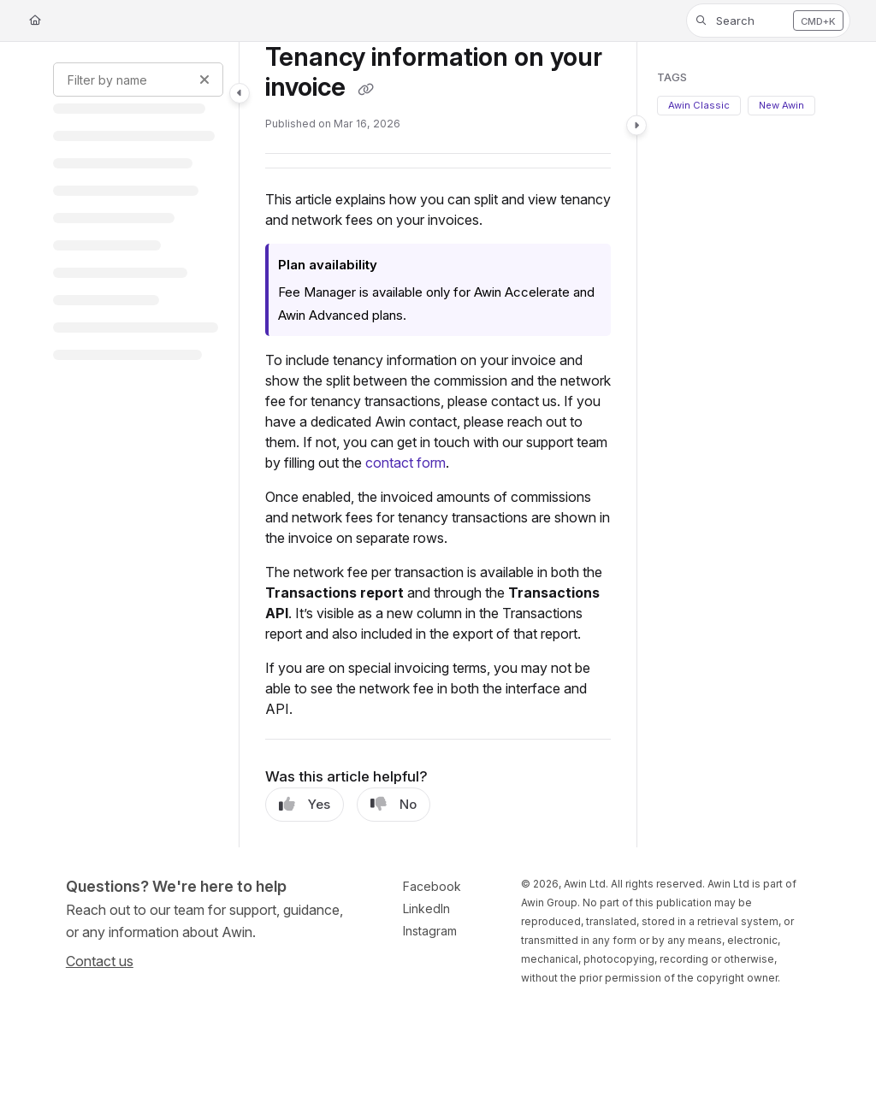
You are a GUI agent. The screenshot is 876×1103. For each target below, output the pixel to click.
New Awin (781, 105)
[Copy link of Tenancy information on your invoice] (365, 89)
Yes (304, 804)
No (393, 804)
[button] (768, 20)
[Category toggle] (239, 93)
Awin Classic (699, 105)
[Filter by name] (138, 79)
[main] (438, 444)
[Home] (35, 21)
